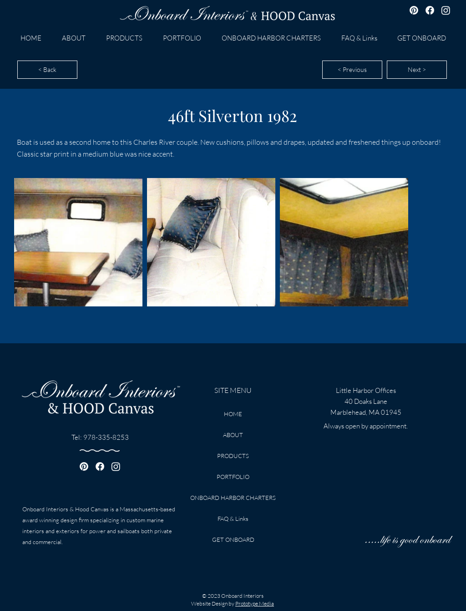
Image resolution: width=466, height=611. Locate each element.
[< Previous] (352, 70)
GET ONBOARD (233, 539)
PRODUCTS (233, 455)
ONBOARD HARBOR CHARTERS (233, 497)
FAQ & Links (233, 518)
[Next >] (417, 70)
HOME (233, 414)
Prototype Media (254, 603)
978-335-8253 (106, 437)
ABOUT (233, 434)
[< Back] (47, 70)
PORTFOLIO (233, 476)
